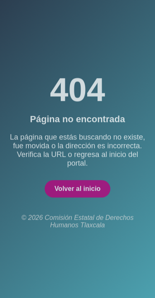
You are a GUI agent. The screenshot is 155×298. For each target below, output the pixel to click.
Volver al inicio (78, 189)
